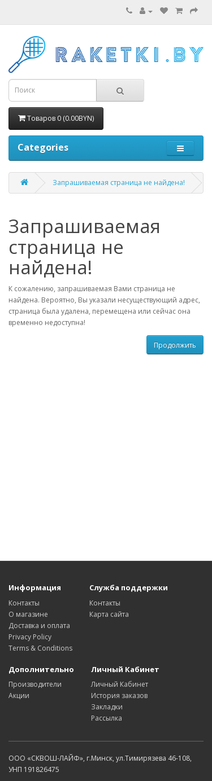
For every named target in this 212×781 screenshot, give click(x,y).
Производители (35, 684)
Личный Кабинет (119, 684)
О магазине (28, 614)
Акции (18, 695)
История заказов (119, 695)
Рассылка (106, 718)
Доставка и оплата (39, 625)
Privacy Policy (29, 637)
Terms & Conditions (40, 648)
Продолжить (175, 345)
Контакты (24, 603)
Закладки (107, 707)
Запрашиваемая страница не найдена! (119, 182)
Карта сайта (109, 614)
